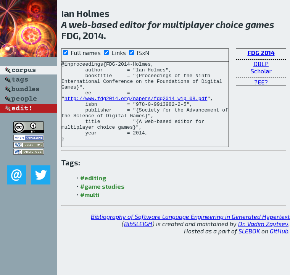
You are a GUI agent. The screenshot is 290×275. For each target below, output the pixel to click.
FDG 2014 (261, 52)
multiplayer (188, 24)
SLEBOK (249, 247)
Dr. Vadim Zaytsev (263, 239)
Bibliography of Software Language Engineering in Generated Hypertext (190, 232)
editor (132, 24)
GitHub (279, 247)
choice (229, 24)
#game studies (102, 202)
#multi (90, 210)
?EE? (261, 82)
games (259, 24)
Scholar (261, 70)
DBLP (261, 63)
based (104, 24)
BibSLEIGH (138, 239)
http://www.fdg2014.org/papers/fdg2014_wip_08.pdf (135, 106)
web (78, 24)
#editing (93, 193)
